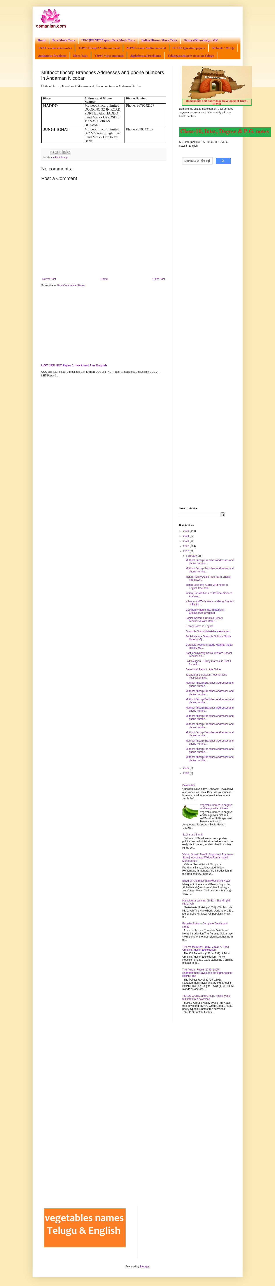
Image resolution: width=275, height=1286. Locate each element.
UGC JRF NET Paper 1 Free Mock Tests (108, 40)
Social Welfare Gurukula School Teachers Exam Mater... (204, 620)
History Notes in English (199, 626)
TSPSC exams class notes (55, 48)
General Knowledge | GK (201, 40)
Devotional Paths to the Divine (203, 669)
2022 (186, 546)
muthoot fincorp (59, 157)
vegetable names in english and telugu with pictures (216, 807)
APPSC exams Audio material (146, 48)
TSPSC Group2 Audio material (99, 48)
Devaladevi (188, 785)
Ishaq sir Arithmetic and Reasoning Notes (206, 880)
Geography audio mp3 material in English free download (205, 611)
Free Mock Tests (64, 40)
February (191, 555)
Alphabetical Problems (145, 55)
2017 (186, 551)
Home (42, 40)
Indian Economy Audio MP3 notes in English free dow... (207, 586)
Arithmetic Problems (52, 55)
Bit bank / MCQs (223, 48)
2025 (186, 530)
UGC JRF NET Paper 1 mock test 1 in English (74, 365)
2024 (186, 535)
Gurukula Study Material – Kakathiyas (207, 631)
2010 (186, 768)
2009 (186, 773)
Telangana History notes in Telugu (191, 55)
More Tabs (80, 55)
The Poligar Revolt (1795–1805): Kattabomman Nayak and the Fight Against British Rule (207, 972)
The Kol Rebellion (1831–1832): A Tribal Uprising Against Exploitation (205, 948)
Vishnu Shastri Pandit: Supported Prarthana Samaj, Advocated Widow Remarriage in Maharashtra (207, 857)
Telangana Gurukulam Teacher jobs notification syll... (206, 676)
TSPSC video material (109, 55)
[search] (197, 161)
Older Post (158, 279)
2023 (186, 540)
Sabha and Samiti (192, 834)
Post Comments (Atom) (71, 285)
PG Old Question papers (188, 48)
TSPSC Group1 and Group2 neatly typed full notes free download (206, 997)
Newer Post (49, 279)
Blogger (144, 1266)
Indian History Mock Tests (159, 40)
